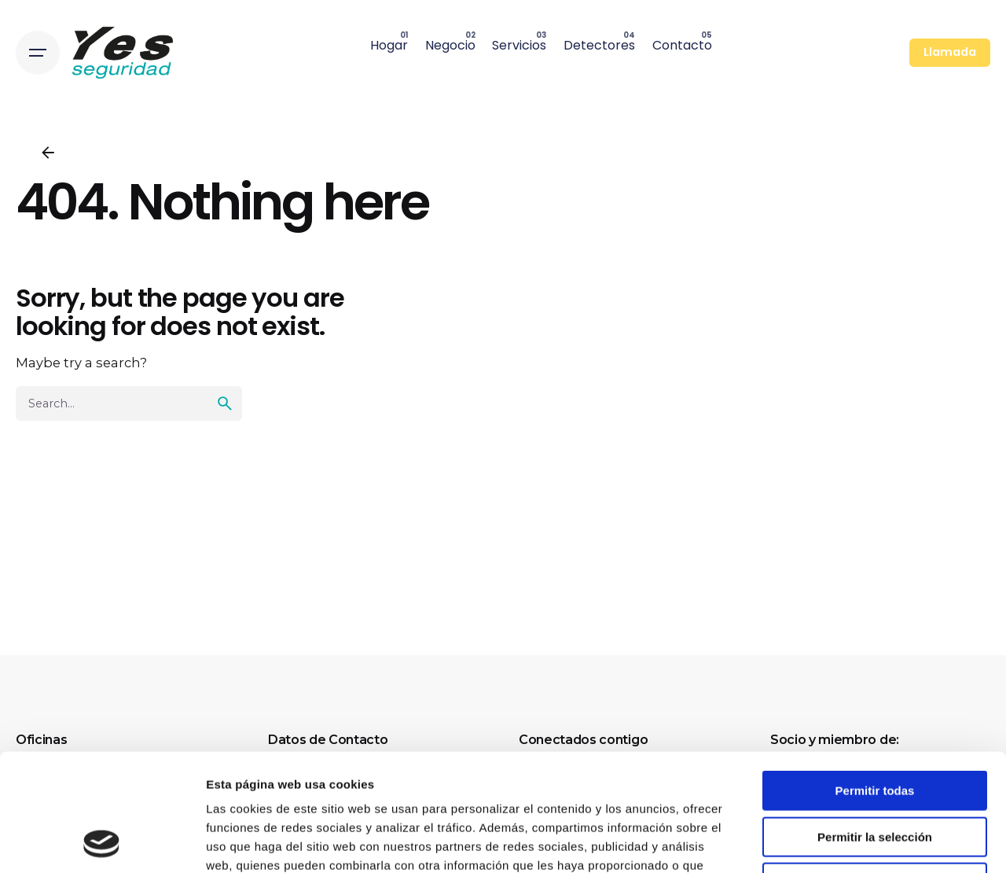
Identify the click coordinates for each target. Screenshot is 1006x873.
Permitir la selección (874, 727)
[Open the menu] (38, 53)
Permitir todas (875, 680)
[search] (224, 403)
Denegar (874, 772)
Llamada (949, 52)
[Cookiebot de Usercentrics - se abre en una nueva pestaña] (102, 842)
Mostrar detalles (851, 842)
